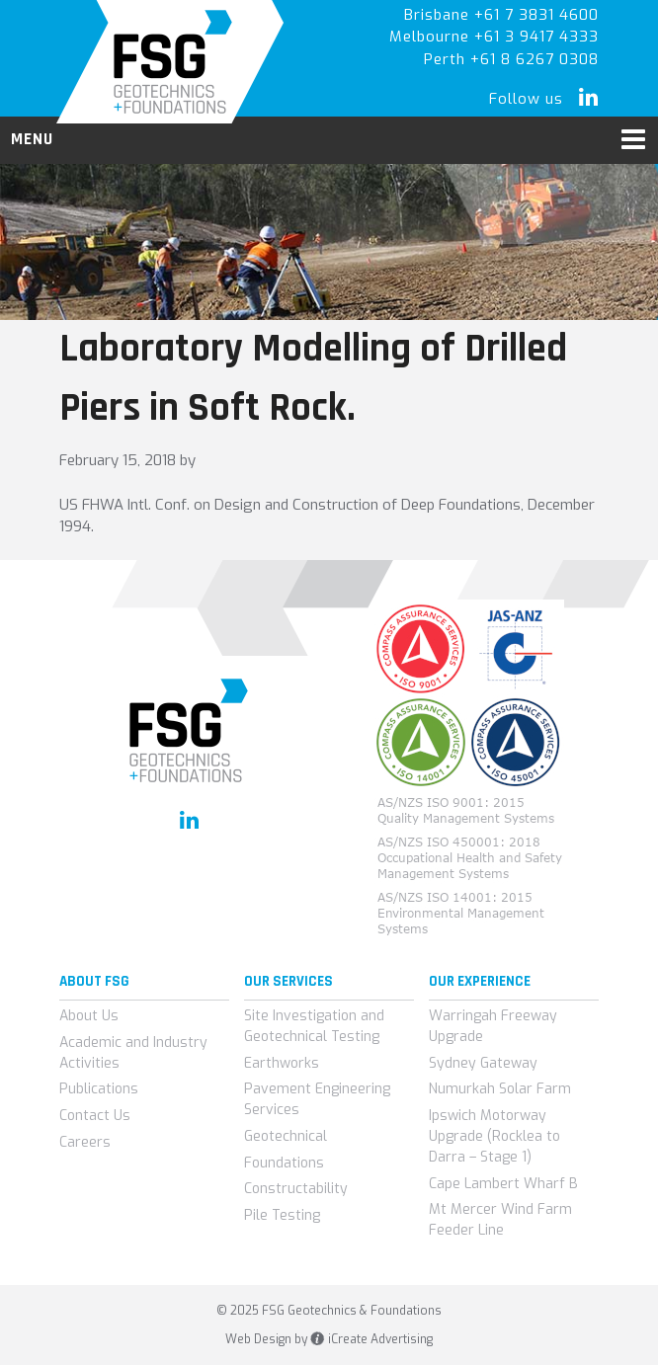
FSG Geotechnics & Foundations (170, 61)
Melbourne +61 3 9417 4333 (494, 36)
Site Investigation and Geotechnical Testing (314, 1026)
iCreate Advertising (371, 1339)
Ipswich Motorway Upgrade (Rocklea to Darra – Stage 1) (494, 1136)
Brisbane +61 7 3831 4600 (501, 15)
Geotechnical (285, 1136)
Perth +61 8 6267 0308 (511, 59)
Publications (98, 1089)
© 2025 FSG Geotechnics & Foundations (329, 1311)
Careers (85, 1142)
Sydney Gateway (483, 1063)
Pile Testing (282, 1215)
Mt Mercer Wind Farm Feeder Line (500, 1220)
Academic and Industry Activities (133, 1053)
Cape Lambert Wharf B (503, 1183)
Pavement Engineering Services (317, 1099)
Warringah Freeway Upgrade (493, 1026)
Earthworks (281, 1063)
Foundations (284, 1163)
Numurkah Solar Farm (500, 1089)
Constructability (296, 1188)
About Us (89, 1015)
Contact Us (94, 1115)
